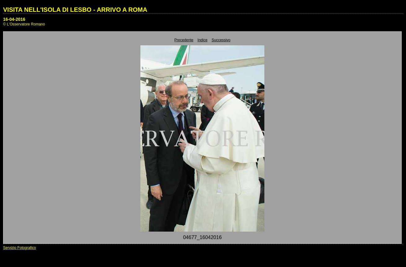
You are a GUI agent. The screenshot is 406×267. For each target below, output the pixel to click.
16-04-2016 (14, 19)
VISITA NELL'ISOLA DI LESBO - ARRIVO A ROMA (75, 9)
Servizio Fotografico (19, 248)
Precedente (183, 40)
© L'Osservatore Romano (24, 24)
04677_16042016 (202, 237)
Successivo (221, 40)
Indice (202, 40)
